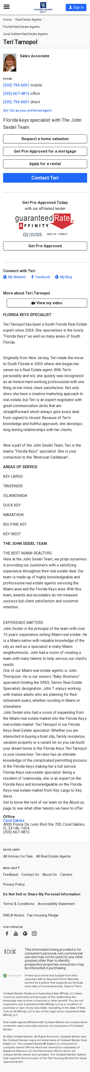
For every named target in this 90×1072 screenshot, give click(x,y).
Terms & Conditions (19, 904)
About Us (49, 874)
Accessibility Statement (56, 904)
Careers (66, 874)
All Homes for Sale (18, 856)
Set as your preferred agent (27, 110)
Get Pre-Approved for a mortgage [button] (45, 151)
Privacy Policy (14, 884)
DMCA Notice (13, 915)
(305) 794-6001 (16, 85)
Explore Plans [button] (73, 986)
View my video (49, 303)
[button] (76, 7)
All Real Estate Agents (53, 856)
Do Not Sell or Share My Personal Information (41, 894)
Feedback (10, 874)
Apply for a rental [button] (45, 163)
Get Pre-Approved (45, 246)
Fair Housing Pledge (43, 915)
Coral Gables (13, 821)
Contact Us (30, 874)
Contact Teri (45, 178)
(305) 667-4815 (16, 93)
